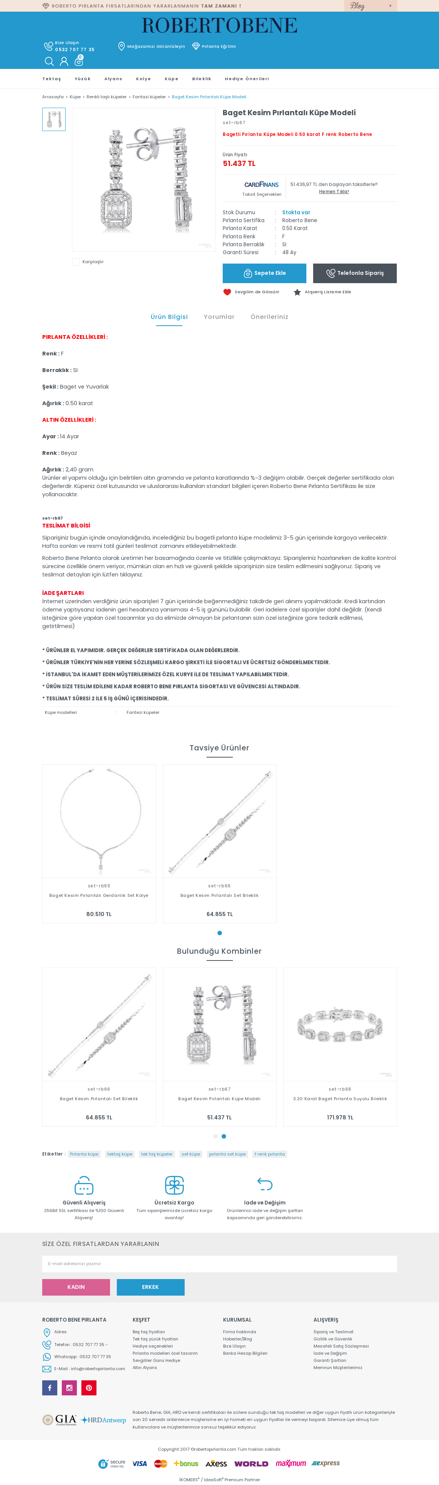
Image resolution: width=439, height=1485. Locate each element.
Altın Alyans (146, 1368)
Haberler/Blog (237, 1339)
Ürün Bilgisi (169, 317)
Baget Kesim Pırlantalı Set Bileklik (219, 895)
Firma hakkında (240, 1332)
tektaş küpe (119, 1154)
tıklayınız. (131, 574)
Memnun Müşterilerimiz (339, 1368)
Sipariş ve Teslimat (334, 1332)
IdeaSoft (213, 1480)
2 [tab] (224, 1136)
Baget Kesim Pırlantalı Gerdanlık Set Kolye (98, 895)
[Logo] (219, 25)
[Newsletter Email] (219, 1264)
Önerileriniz (270, 317)
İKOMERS (189, 1480)
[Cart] (78, 61)
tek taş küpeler (157, 1154)
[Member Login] (64, 61)
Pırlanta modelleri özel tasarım (165, 1354)
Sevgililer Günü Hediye (157, 1361)
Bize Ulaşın (234, 1346)
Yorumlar (219, 317)
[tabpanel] (99, 843)
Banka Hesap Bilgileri (246, 1354)
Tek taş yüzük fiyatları (156, 1339)
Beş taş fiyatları (149, 1332)
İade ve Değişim (331, 1354)
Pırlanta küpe (84, 1154)
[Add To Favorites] (325, 292)
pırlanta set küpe (227, 1154)
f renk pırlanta (270, 1154)
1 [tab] (219, 933)
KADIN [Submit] (76, 1287)
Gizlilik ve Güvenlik (333, 1339)
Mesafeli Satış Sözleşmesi (341, 1346)
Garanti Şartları (330, 1361)
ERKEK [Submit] (150, 1287)
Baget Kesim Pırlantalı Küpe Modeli (340, 1099)
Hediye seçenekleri (153, 1346)
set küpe (191, 1154)
